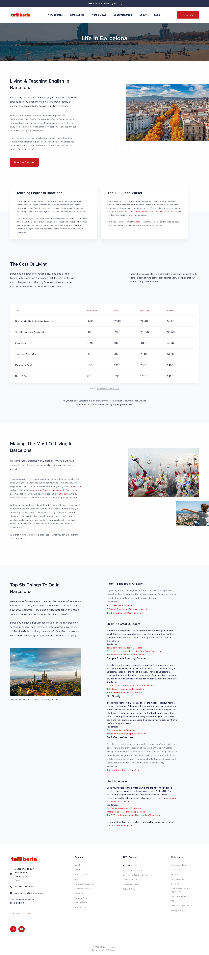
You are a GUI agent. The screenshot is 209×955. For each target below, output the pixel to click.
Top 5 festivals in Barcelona (120, 605)
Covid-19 (175, 884)
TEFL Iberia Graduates (84, 884)
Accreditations (80, 903)
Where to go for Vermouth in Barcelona (126, 811)
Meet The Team (81, 874)
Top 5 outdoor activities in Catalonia (124, 647)
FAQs (173, 901)
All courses (130, 865)
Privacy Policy (177, 910)
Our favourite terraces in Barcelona (124, 808)
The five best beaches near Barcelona (125, 654)
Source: (104, 388)
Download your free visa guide (104, 3)
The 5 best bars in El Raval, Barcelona (125, 613)
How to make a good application (180, 890)
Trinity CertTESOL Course (134, 870)
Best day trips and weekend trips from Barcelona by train (134, 651)
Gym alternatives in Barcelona (121, 730)
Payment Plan (80, 898)
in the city (63, 493)
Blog (157, 15)
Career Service (178, 870)
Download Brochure (24, 162)
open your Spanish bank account (48, 490)
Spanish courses (130, 879)
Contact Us (21, 913)
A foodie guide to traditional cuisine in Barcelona (130, 685)
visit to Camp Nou (151, 706)
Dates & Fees (129, 889)
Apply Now (188, 15)
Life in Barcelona (82, 888)
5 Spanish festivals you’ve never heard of (127, 609)
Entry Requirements (180, 896)
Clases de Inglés (130, 884)
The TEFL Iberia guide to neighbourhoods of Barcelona (133, 815)
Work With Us (80, 907)
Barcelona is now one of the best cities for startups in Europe (147, 211)
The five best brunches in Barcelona (124, 692)
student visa (75, 486)
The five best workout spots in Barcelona (127, 733)
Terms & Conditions (180, 906)
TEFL (138, 222)
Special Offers (177, 879)
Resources (79, 893)
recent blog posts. (126, 825)
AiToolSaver (111, 950)
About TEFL (79, 870)
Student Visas (177, 874)
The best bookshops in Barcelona (123, 770)
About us (78, 865)
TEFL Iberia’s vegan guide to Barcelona (125, 689)
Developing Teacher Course (135, 875)
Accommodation (178, 865)
